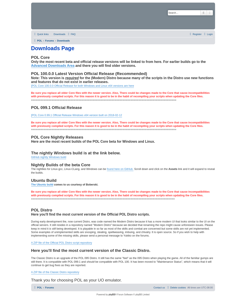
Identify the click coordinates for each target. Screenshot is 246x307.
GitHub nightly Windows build (48, 157)
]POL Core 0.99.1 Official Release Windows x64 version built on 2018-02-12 (76, 115)
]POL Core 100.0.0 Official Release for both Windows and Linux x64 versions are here (82, 85)
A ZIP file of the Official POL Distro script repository (61, 242)
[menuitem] (57, 34)
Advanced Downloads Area (53, 65)
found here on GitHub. (120, 169)
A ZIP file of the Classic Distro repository (55, 272)
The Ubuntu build (42, 184)
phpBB (112, 294)
